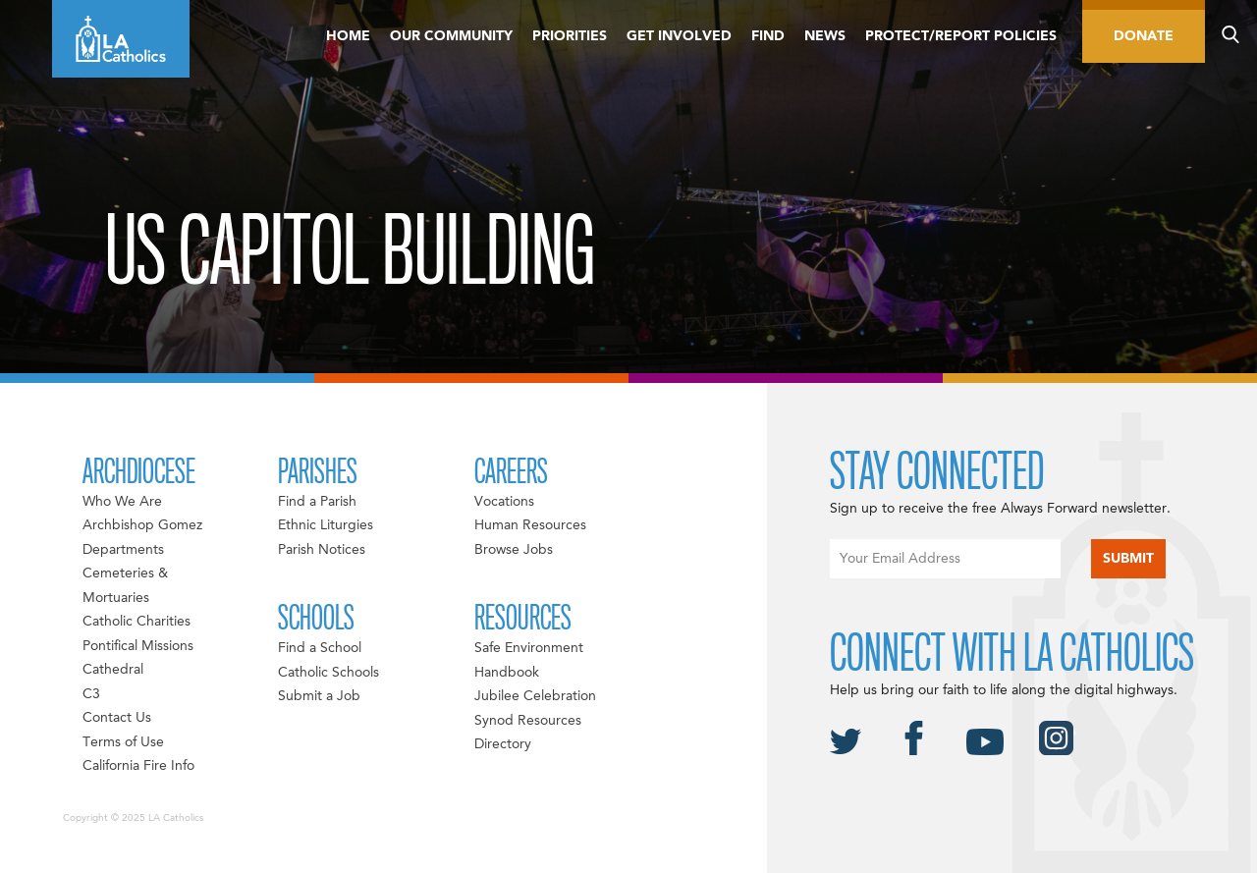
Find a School (319, 648)
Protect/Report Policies (961, 36)
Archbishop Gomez (142, 525)
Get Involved (679, 36)
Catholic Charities (136, 621)
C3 (91, 694)
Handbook (506, 673)
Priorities (569, 36)
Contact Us (116, 718)
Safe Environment (528, 648)
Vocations (504, 502)
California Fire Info (138, 766)
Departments (123, 550)
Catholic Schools (328, 673)
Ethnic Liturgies (325, 525)
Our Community (451, 36)
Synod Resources (527, 721)
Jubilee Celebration (535, 696)
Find (768, 36)
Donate (1144, 36)
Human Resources (530, 525)
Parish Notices (321, 550)
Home (348, 36)
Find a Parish (317, 502)
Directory (502, 744)
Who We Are (122, 502)
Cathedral (112, 670)
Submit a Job (319, 696)
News (825, 36)
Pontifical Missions (137, 646)
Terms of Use (123, 742)
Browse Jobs (513, 550)
